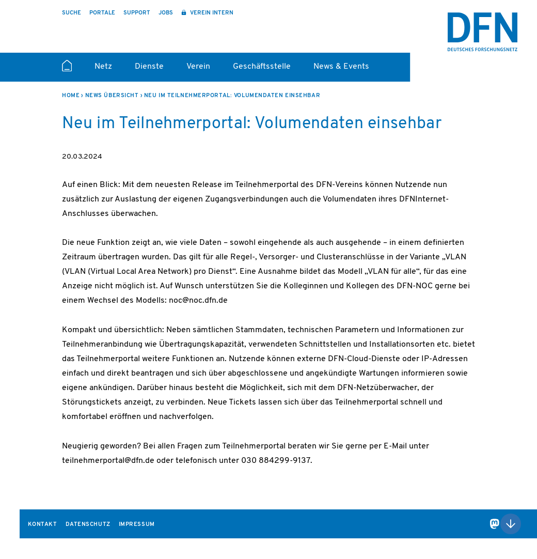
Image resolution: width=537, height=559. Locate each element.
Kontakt (42, 524)
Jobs (166, 13)
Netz (103, 67)
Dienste (149, 67)
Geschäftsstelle (262, 67)
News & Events (341, 67)
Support (136, 13)
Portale (102, 13)
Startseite (67, 70)
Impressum (137, 524)
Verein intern (210, 13)
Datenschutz (88, 524)
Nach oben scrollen (510, 524)
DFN (482, 31)
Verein (198, 67)
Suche (71, 13)
